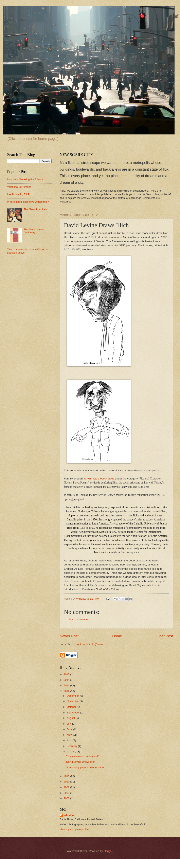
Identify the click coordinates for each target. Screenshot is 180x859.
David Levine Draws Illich (80, 761)
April (70, 740)
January (72, 751)
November (73, 701)
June (70, 729)
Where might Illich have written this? (28, 201)
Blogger (108, 851)
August (71, 718)
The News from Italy (35, 209)
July (69, 723)
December (73, 695)
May (69, 734)
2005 (67, 798)
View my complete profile (74, 829)
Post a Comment (78, 619)
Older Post (164, 636)
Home (117, 636)
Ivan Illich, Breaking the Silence (25, 179)
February (72, 746)
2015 (67, 674)
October (72, 706)
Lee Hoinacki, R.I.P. (18, 194)
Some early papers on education (85, 767)
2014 (67, 679)
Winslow (69, 815)
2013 (67, 685)
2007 (67, 792)
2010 (67, 781)
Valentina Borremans (19, 186)
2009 (67, 787)
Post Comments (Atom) (89, 644)
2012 (67, 691)
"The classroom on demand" (82, 756)
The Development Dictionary (34, 231)
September (73, 712)
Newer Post (69, 636)
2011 (67, 776)
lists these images (99, 478)
